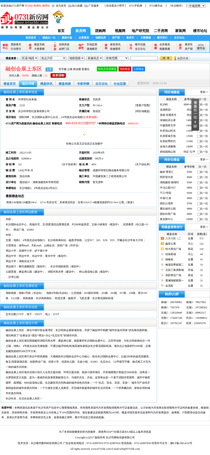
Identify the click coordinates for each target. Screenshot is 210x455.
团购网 (100, 31)
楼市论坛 (200, 31)
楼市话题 (140, 44)
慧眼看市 (16, 44)
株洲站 (37, 5)
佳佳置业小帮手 (115, 5)
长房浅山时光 (168, 130)
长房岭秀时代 (168, 141)
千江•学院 (165, 192)
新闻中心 (5, 47)
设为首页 (61, 5)
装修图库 (115, 48)
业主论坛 (179, 37)
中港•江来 (165, 198)
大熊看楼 (145, 37)
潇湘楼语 (92, 48)
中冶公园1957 (168, 187)
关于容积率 (69, 164)
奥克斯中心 (166, 219)
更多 (130, 202)
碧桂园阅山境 (168, 151)
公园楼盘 (138, 69)
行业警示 (16, 48)
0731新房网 (25, 22)
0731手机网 (135, 5)
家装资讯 (115, 44)
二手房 (55, 46)
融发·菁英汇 (167, 171)
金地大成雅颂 (168, 146)
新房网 (80, 31)
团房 (180, 47)
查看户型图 (142, 105)
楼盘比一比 (49, 37)
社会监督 (120, 83)
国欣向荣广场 (168, 213)
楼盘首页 (10, 83)
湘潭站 (46, 5)
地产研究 (81, 47)
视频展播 (164, 48)
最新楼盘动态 (15, 196)
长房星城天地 (168, 136)
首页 (61, 31)
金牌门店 (64, 48)
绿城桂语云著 (168, 120)
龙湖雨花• (165, 109)
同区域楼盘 (142, 111)
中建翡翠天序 (168, 125)
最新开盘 (67, 37)
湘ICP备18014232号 (181, 443)
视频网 (120, 31)
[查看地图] (91, 117)
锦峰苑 (169, 259)
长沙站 (29, 5)
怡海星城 (170, 254)
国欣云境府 (166, 203)
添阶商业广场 (173, 275)
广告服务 (93, 5)
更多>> (204, 91)
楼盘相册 (65, 83)
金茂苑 (169, 285)
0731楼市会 (156, 5)
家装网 (180, 31)
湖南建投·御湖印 (169, 182)
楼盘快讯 (46, 83)
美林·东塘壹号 (168, 114)
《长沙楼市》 (176, 5)
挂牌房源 (64, 44)
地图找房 (100, 37)
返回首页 (31, 37)
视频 (155, 47)
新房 (30, 47)
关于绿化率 (142, 164)
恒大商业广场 (173, 248)
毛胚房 (97, 99)
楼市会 (201, 48)
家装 (106, 47)
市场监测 (92, 44)
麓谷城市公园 (168, 208)
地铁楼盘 (125, 69)
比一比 (204, 104)
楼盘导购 (39, 44)
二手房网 (161, 31)
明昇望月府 (166, 177)
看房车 (130, 37)
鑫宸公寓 (170, 243)
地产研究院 (140, 31)
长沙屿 (164, 104)
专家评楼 (83, 83)
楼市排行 (162, 37)
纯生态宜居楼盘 (107, 69)
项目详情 (28, 83)
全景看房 (84, 37)
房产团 (116, 37)
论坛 (131, 47)
